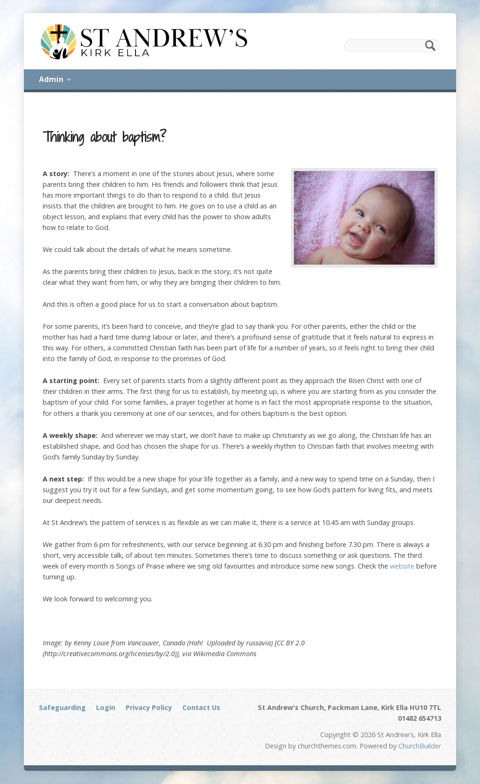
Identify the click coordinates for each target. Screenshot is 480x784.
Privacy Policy (149, 707)
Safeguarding (62, 707)
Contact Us (201, 707)
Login (105, 707)
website (402, 566)
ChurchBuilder (419, 745)
